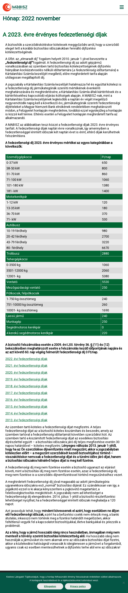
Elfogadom (50, 586)
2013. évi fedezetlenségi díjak (26, 420)
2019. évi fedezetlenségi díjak (26, 379)
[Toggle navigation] (121, 7)
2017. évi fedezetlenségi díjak (26, 393)
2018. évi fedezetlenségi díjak (26, 386)
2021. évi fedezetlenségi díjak (26, 365)
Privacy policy (78, 586)
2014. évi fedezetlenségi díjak (26, 413)
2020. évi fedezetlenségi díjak (26, 372)
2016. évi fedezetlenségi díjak (26, 400)
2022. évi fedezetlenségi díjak (26, 359)
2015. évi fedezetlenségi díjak (26, 406)
